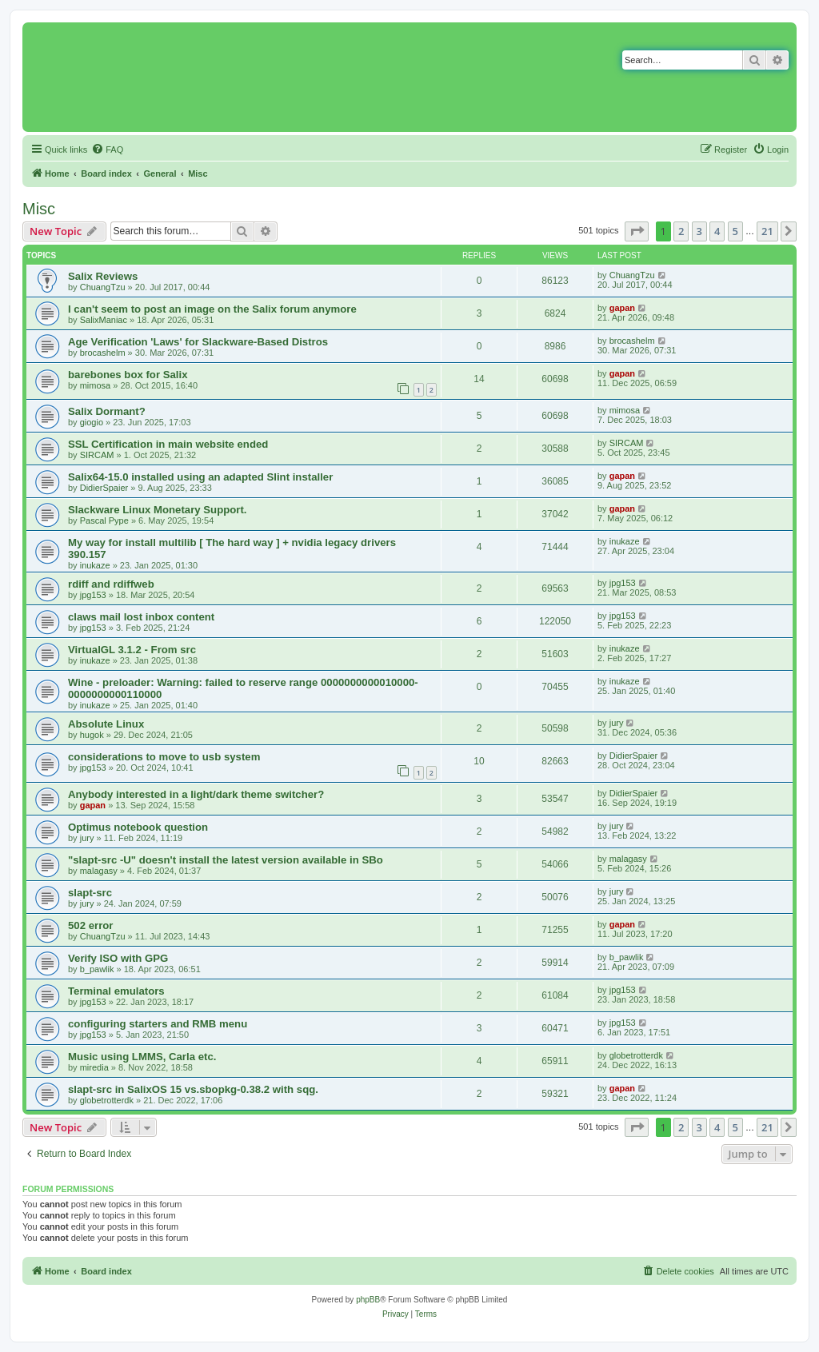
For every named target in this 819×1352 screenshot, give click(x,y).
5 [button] (735, 231)
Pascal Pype (104, 520)
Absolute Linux (106, 724)
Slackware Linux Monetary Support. (157, 510)
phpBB (368, 1299)
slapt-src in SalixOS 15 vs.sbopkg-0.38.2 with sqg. (193, 1089)
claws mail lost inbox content (141, 617)
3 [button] (699, 231)
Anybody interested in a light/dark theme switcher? (196, 794)
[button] (637, 231)
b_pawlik (97, 969)
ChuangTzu (103, 287)
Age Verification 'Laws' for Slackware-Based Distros (198, 342)
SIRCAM (97, 455)
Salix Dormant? (107, 411)
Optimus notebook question (138, 827)
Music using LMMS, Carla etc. (142, 1057)
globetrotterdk (636, 1055)
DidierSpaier (104, 488)
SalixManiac (103, 320)
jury (616, 723)
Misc (38, 208)
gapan (622, 308)
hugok (92, 735)
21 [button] (767, 231)
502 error (90, 925)
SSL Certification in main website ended (168, 444)
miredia (94, 1067)
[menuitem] (107, 149)
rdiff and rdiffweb (111, 584)
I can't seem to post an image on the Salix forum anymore (212, 309)
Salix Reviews (103, 276)
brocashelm (103, 352)
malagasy (99, 870)
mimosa (95, 385)
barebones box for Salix (128, 375)
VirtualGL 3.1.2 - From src (132, 650)
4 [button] (717, 231)
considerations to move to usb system (164, 757)
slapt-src (90, 893)
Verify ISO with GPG (118, 958)
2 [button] (681, 231)
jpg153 (93, 595)
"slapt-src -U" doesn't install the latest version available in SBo (225, 860)
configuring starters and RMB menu (157, 1024)
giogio (91, 422)
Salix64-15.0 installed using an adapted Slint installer (200, 477)
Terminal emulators (116, 991)
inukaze (95, 565)
